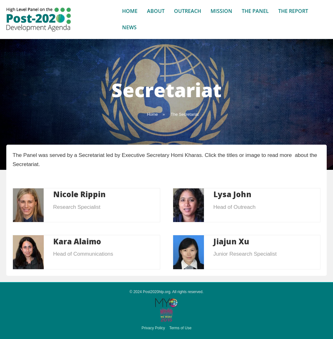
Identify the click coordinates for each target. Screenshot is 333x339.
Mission (221, 11)
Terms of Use (180, 328)
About (156, 11)
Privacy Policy (153, 328)
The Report (293, 11)
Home (130, 11)
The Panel (255, 11)
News (129, 27)
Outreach (187, 11)
